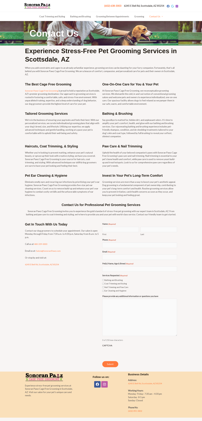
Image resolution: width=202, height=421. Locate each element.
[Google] (172, 6)
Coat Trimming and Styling (54, 16)
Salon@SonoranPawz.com (48, 254)
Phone (109, 243)
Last (142, 237)
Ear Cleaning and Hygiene (115, 294)
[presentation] (121, 356)
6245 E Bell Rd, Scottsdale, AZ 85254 (43, 267)
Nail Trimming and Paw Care (116, 290)
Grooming (138, 16)
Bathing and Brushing (81, 16)
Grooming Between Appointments (112, 16)
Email (108, 255)
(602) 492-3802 (136, 414)
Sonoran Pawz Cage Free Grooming (42, 90)
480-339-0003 (41, 247)
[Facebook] (168, 6)
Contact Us (153, 16)
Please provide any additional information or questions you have (130, 299)
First (104, 237)
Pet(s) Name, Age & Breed (117, 267)
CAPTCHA (107, 349)
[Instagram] (176, 6)
